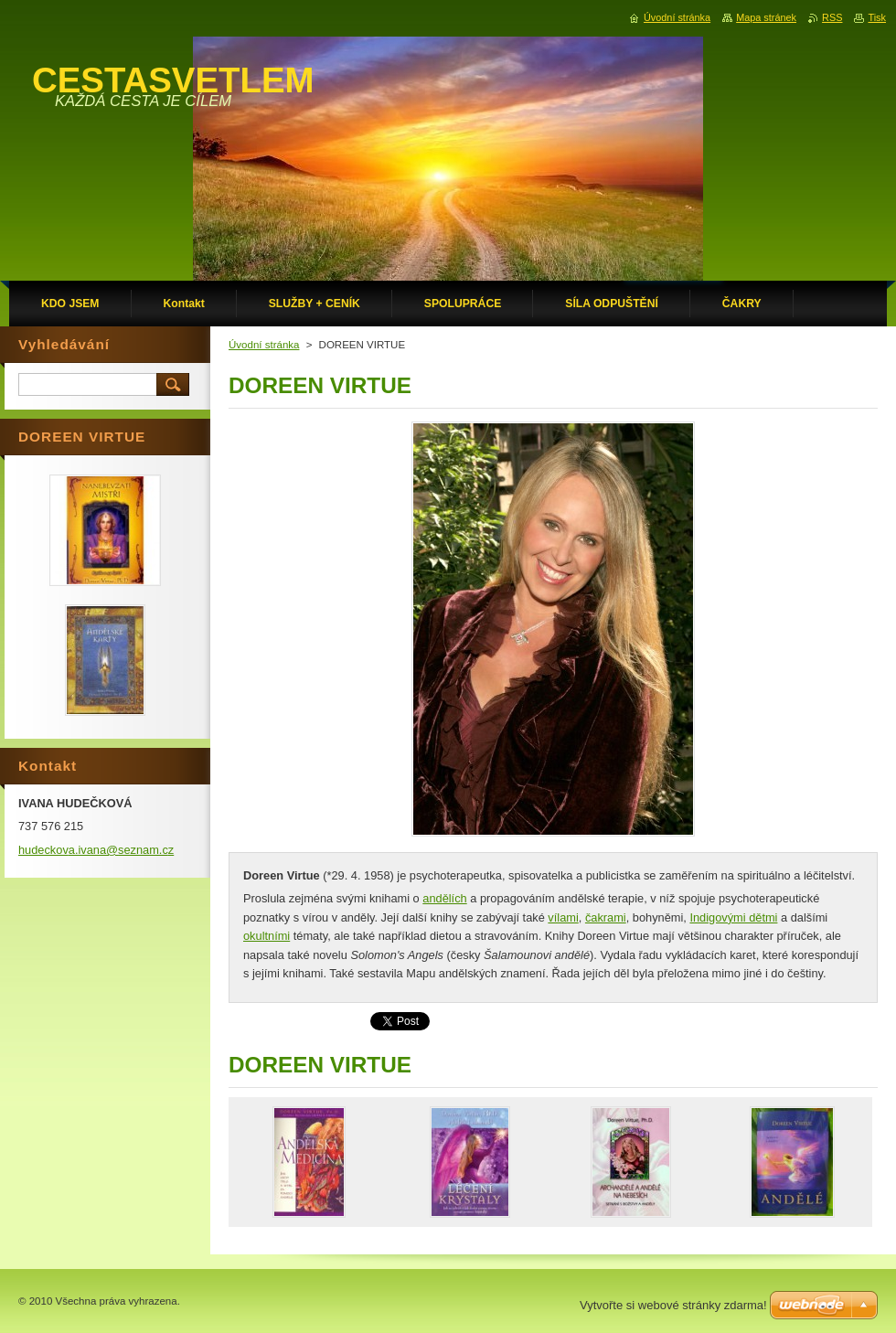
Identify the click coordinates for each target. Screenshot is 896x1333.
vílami (563, 917)
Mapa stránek (766, 17)
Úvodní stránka (264, 344)
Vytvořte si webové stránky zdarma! (673, 1305)
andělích (444, 898)
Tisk (877, 17)
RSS (832, 17)
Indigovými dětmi (733, 917)
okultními (266, 936)
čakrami (605, 917)
